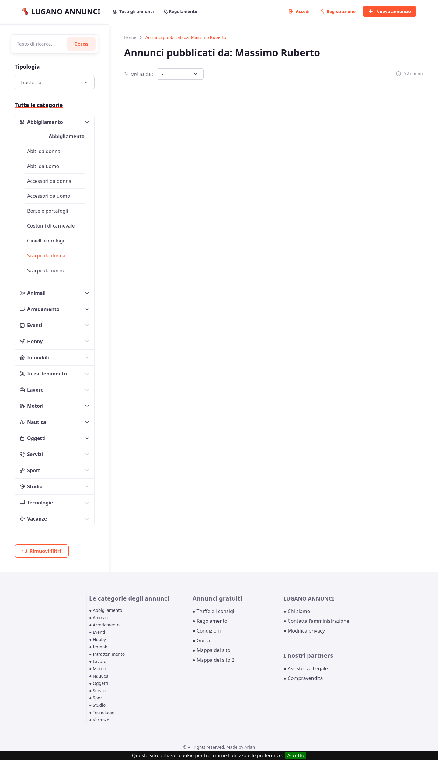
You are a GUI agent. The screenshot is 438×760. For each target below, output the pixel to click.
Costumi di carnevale (51, 225)
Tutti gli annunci (133, 11)
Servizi (31, 454)
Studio (31, 486)
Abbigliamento (41, 122)
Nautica (33, 422)
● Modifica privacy (304, 630)
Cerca (81, 43)
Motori (31, 406)
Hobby (31, 341)
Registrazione (338, 11)
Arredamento (40, 309)
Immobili (34, 357)
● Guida (201, 640)
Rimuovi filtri (41, 551)
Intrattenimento (43, 373)
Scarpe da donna (46, 255)
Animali (33, 293)
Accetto (295, 755)
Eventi (31, 325)
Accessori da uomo (48, 196)
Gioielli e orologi (45, 240)
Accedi (299, 11)
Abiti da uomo (43, 166)
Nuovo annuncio (389, 11)
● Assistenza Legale (305, 668)
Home (130, 37)
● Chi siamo (296, 611)
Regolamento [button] (180, 11)
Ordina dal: (138, 74)
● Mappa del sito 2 (214, 660)
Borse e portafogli (47, 210)
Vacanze (33, 518)
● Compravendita (303, 678)
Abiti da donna (44, 151)
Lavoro (32, 389)
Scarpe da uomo (45, 270)
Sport (30, 470)
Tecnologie (36, 502)
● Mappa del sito (212, 650)
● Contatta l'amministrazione (316, 621)
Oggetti (33, 438)
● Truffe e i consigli (214, 611)
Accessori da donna (49, 181)
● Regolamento (210, 621)
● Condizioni (207, 630)
